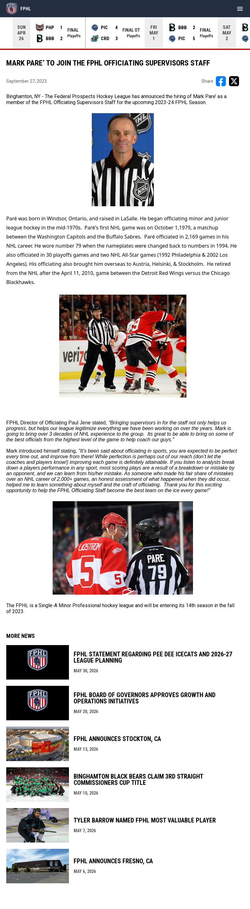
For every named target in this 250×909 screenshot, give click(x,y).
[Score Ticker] (125, 33)
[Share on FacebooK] (221, 81)
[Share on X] (234, 81)
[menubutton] (240, 9)
